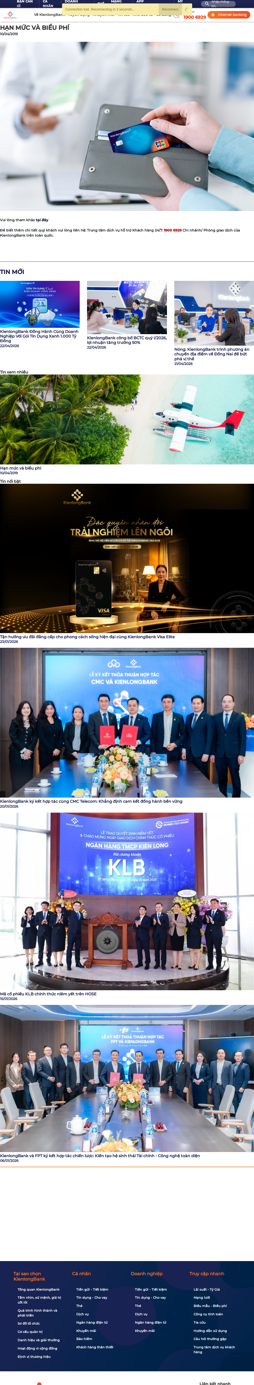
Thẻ (79, 1306)
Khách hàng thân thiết (94, 1347)
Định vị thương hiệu (34, 1357)
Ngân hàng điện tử (92, 1322)
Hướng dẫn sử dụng (210, 1331)
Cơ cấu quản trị (30, 1332)
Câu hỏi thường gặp (210, 1339)
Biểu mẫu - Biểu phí (210, 1306)
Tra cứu (200, 1322)
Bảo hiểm (84, 1339)
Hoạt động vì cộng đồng (37, 1348)
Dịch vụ (82, 1314)
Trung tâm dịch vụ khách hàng (214, 1349)
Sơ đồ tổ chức (29, 1323)
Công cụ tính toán (208, 1314)
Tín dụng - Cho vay (91, 1297)
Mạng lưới (202, 1297)
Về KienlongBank (49, 14)
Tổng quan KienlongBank (38, 1289)
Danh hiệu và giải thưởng (39, 1340)
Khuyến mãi (86, 1331)
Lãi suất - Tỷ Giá (207, 1289)
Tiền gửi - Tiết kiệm (92, 1289)
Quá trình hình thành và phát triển (37, 1312)
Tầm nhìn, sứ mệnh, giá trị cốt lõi (39, 1300)
